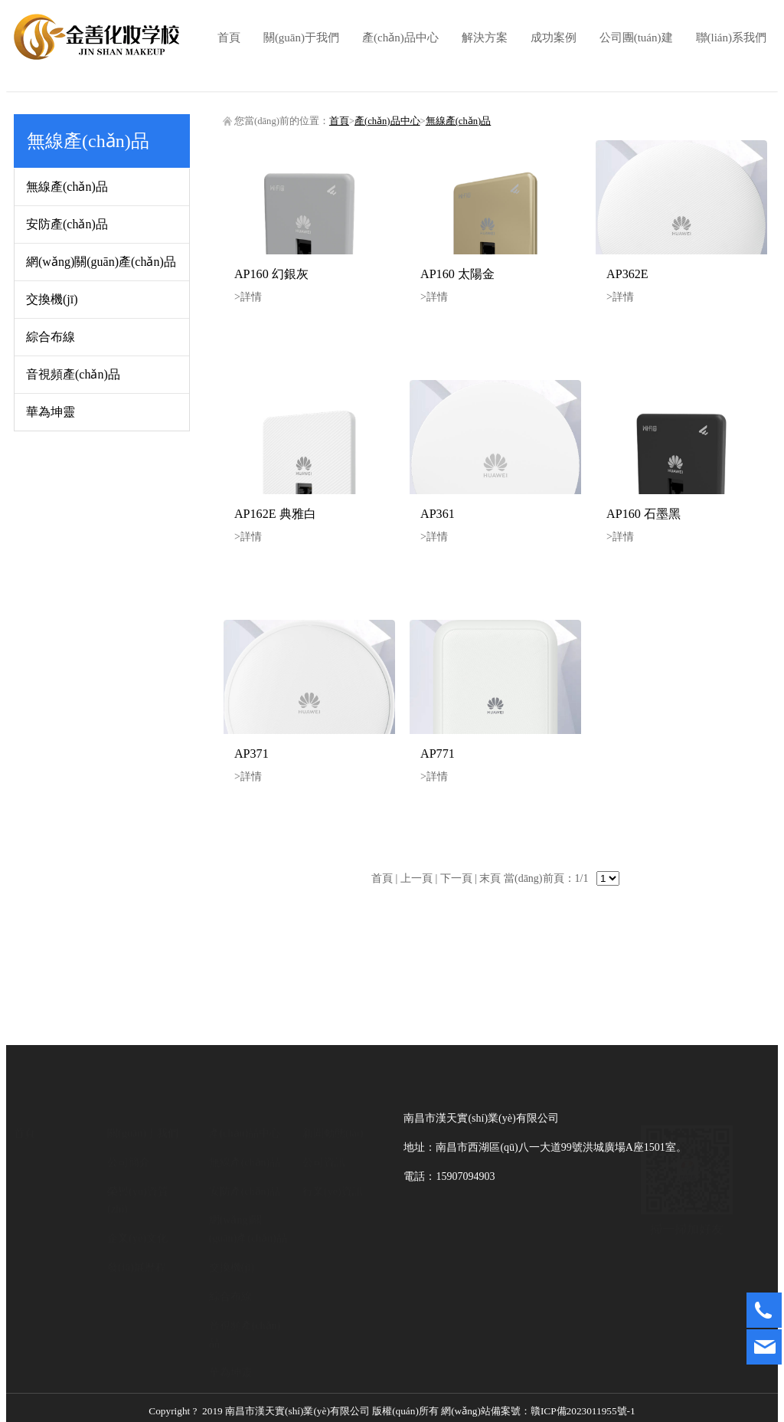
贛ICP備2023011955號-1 (456, 1408)
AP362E (627, 273)
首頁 (228, 37)
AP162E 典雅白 (275, 513)
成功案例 (554, 37)
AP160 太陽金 (457, 273)
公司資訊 (323, 1162)
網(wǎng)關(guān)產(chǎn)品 (101, 261)
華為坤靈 (50, 411)
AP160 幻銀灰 (271, 273)
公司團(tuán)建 (636, 37)
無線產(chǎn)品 (67, 186)
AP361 (437, 513)
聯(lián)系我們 (731, 37)
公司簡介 (128, 1162)
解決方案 (485, 37)
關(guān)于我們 (301, 37)
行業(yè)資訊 (332, 1191)
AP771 (437, 753)
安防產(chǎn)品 (67, 224)
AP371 (251, 753)
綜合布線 (50, 336)
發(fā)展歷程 (136, 1267)
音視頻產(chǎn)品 (73, 374)
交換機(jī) (52, 299)
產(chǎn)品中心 (400, 37)
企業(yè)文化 (137, 1237)
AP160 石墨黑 (643, 513)
